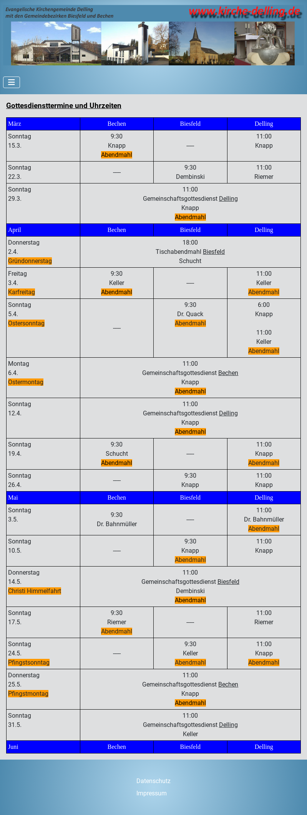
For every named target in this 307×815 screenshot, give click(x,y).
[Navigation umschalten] (11, 82)
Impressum (151, 793)
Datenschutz (153, 781)
